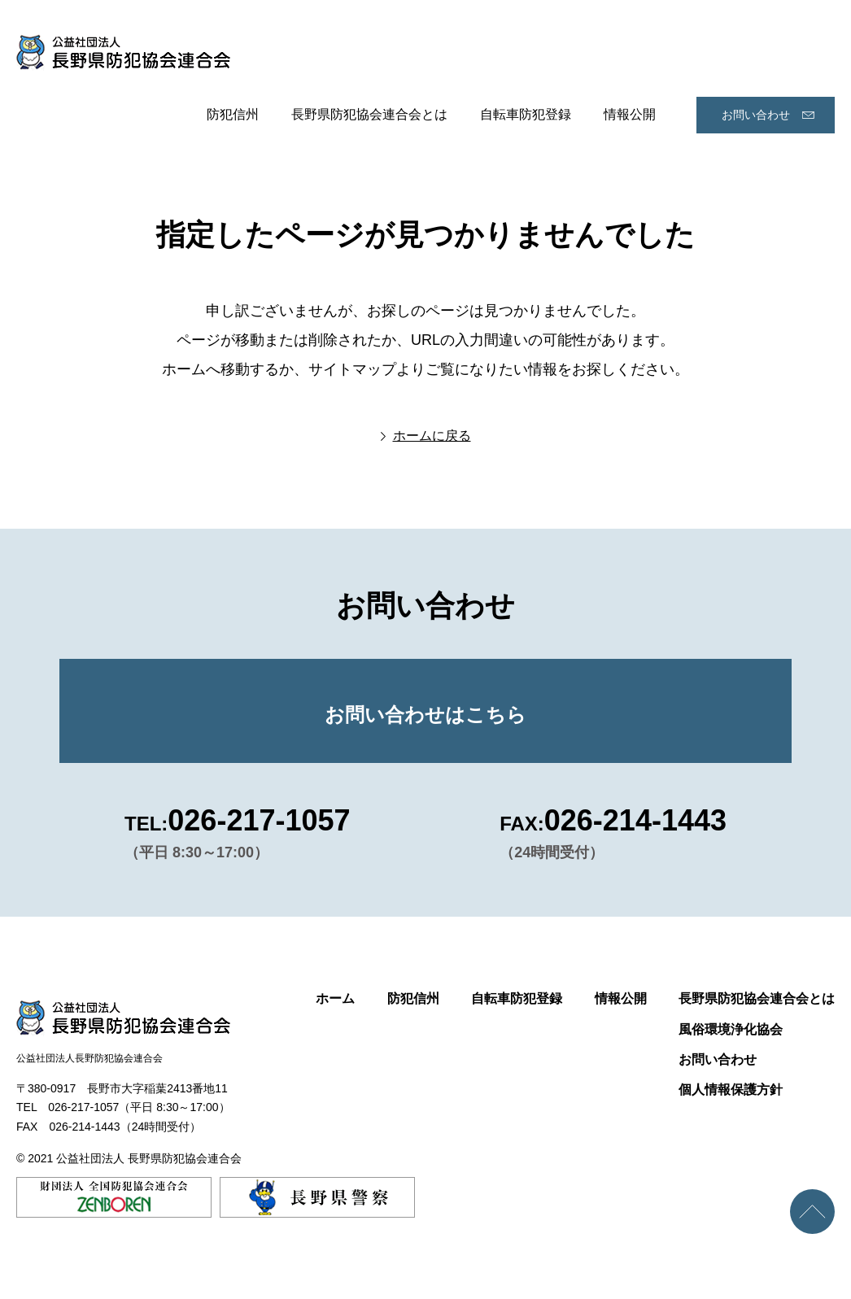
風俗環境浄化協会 (731, 1029)
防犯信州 (233, 114)
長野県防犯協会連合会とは (369, 114)
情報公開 (630, 114)
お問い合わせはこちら (425, 715)
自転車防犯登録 (525, 114)
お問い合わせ (756, 114)
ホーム (335, 998)
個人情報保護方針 (731, 1089)
